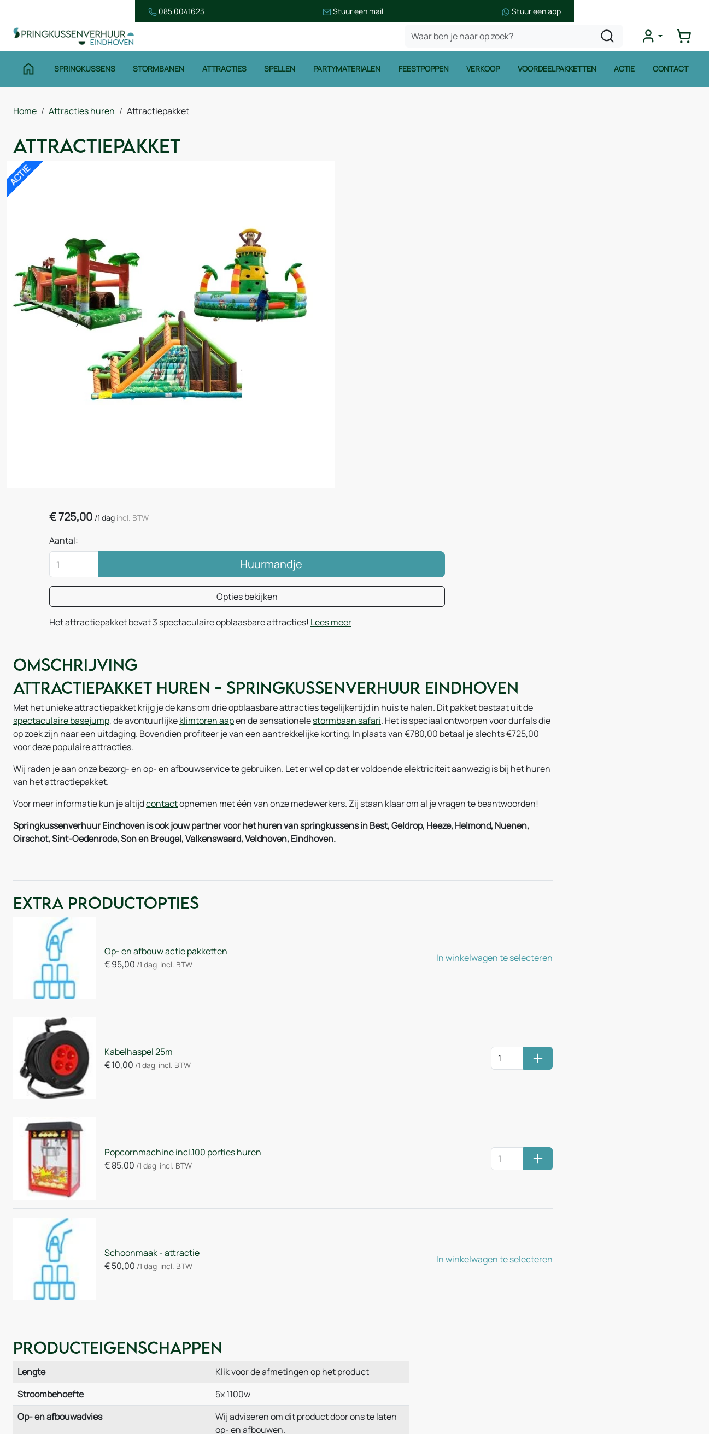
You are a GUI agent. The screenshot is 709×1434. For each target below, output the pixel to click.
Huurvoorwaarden (408, 1240)
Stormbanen (157, 75)
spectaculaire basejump (146, 616)
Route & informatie (235, 1252)
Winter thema (51, 1392)
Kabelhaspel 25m (124, 935)
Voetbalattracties (58, 1349)
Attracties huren (82, 115)
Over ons (215, 1273)
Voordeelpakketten (558, 75)
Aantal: (413, 210)
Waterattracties (55, 1327)
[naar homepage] (78, 40)
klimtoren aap (291, 616)
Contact (674, 75)
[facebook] (546, 1384)
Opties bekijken (508, 267)
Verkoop (484, 75)
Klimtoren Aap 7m (551, 770)
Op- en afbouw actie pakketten (151, 853)
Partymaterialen (346, 75)
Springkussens (82, 75)
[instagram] (581, 1384)
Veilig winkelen (401, 1261)
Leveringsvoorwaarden (418, 1283)
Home (25, 115)
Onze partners (226, 1317)
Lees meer (463, 305)
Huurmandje (533, 234)
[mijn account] (656, 40)
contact (162, 699)
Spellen (279, 75)
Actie (627, 75)
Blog (206, 1295)
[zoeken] (612, 40)
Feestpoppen (424, 75)
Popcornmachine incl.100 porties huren (168, 1017)
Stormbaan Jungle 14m (541, 744)
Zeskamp (42, 1371)
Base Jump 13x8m (660, 744)
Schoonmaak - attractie (137, 1100)
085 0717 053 (600, 1283)
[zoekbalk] (518, 40)
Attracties (223, 75)
